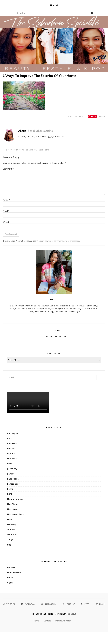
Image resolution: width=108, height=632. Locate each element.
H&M (9, 463)
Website (6, 222)
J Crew (10, 473)
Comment (8, 168)
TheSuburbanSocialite (39, 130)
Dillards (11, 448)
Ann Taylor (12, 433)
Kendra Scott (13, 484)
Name (6, 200)
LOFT (9, 494)
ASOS (9, 438)
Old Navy (11, 524)
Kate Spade (13, 478)
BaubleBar (12, 443)
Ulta (9, 544)
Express (11, 453)
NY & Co (11, 519)
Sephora (11, 529)
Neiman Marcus (15, 499)
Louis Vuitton (14, 572)
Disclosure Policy (63, 620)
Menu (55, 5)
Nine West (12, 504)
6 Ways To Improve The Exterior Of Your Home (27, 149)
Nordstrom (12, 509)
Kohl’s (10, 489)
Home (36, 620)
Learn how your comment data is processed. (59, 241)
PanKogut (71, 613)
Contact (47, 620)
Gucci (10, 577)
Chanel (10, 582)
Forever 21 (12, 458)
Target (10, 539)
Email (6, 211)
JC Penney (12, 468)
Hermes (11, 567)
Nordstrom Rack (15, 514)
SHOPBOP (12, 534)
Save (93, 116)
